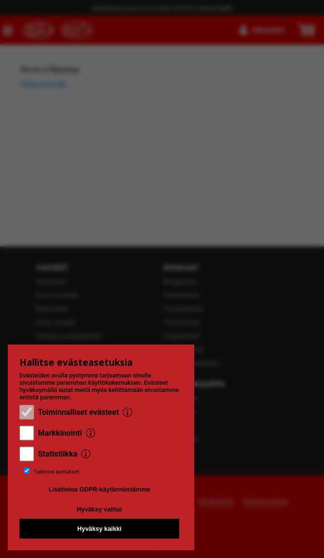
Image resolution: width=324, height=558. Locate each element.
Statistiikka (57, 454)
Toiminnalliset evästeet (78, 412)
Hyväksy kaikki (99, 528)
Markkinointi (60, 433)
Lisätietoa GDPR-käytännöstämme (99, 489)
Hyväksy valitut (99, 509)
